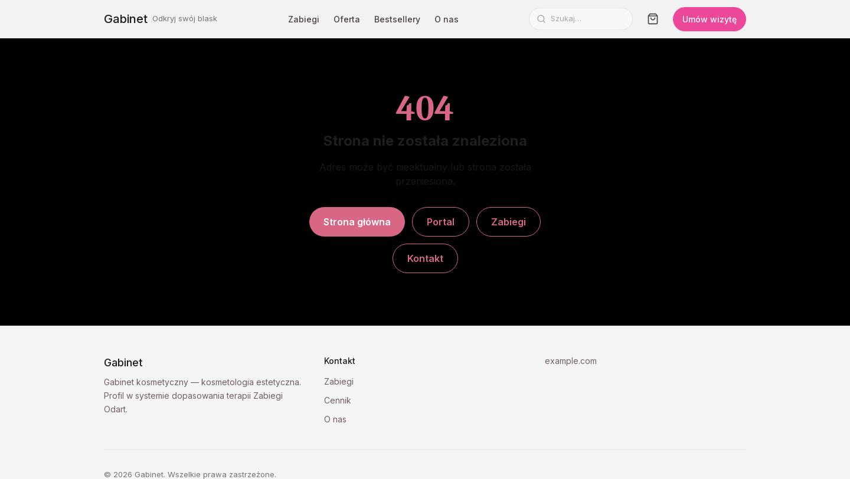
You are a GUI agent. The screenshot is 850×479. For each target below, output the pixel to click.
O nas (446, 19)
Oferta (347, 19)
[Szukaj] (588, 19)
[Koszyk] (652, 18)
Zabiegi (303, 19)
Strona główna (357, 222)
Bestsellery (397, 19)
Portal (441, 222)
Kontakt (425, 258)
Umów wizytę (709, 19)
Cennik (337, 400)
